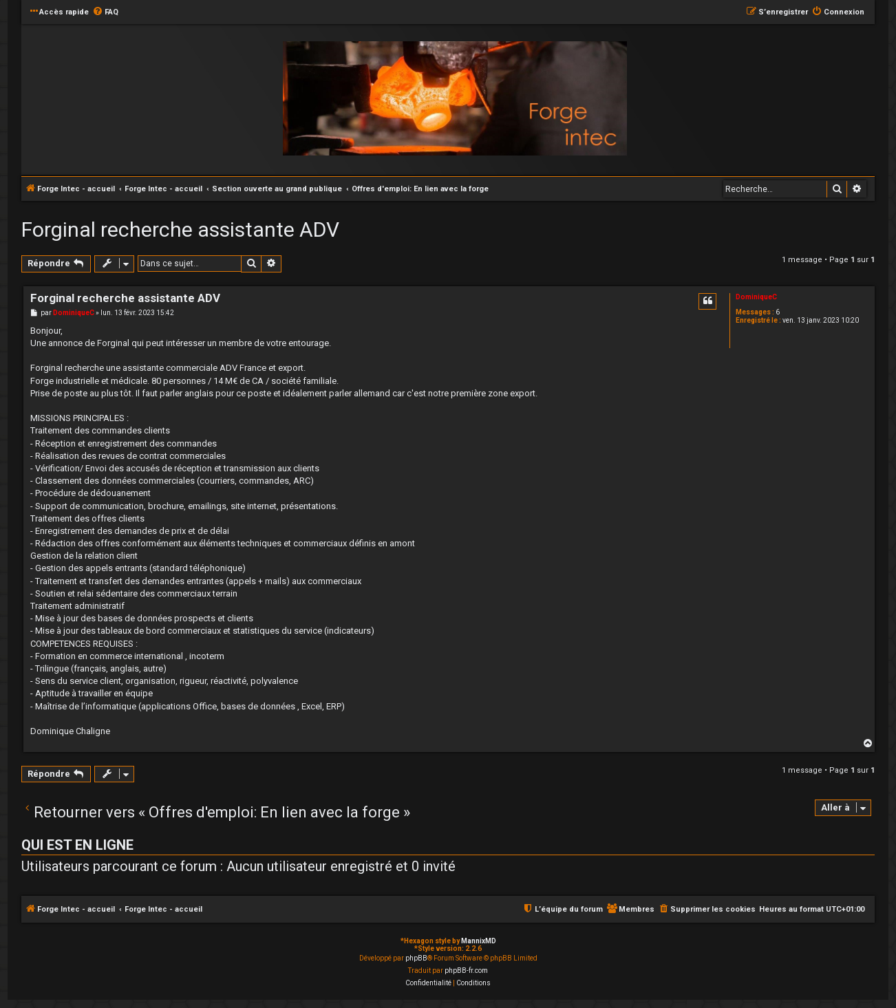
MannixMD (478, 941)
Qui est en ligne (77, 845)
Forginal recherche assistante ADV (180, 229)
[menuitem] (105, 12)
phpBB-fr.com (466, 970)
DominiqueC (756, 297)
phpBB (416, 958)
